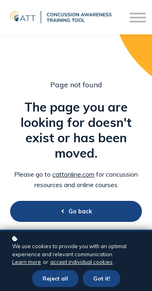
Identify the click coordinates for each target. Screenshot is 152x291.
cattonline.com (73, 174)
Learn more (26, 262)
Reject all (55, 278)
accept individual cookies (81, 262)
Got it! (101, 278)
